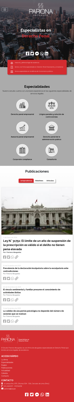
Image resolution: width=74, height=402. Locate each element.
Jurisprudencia (26, 181)
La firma (4, 360)
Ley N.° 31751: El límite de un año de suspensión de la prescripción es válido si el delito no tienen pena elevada (37, 245)
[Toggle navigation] (5, 9)
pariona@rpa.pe (8, 389)
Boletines (39, 181)
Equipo (4, 365)
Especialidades (7, 362)
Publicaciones (6, 368)
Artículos (50, 181)
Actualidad (5, 370)
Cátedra (4, 373)
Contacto (5, 376)
